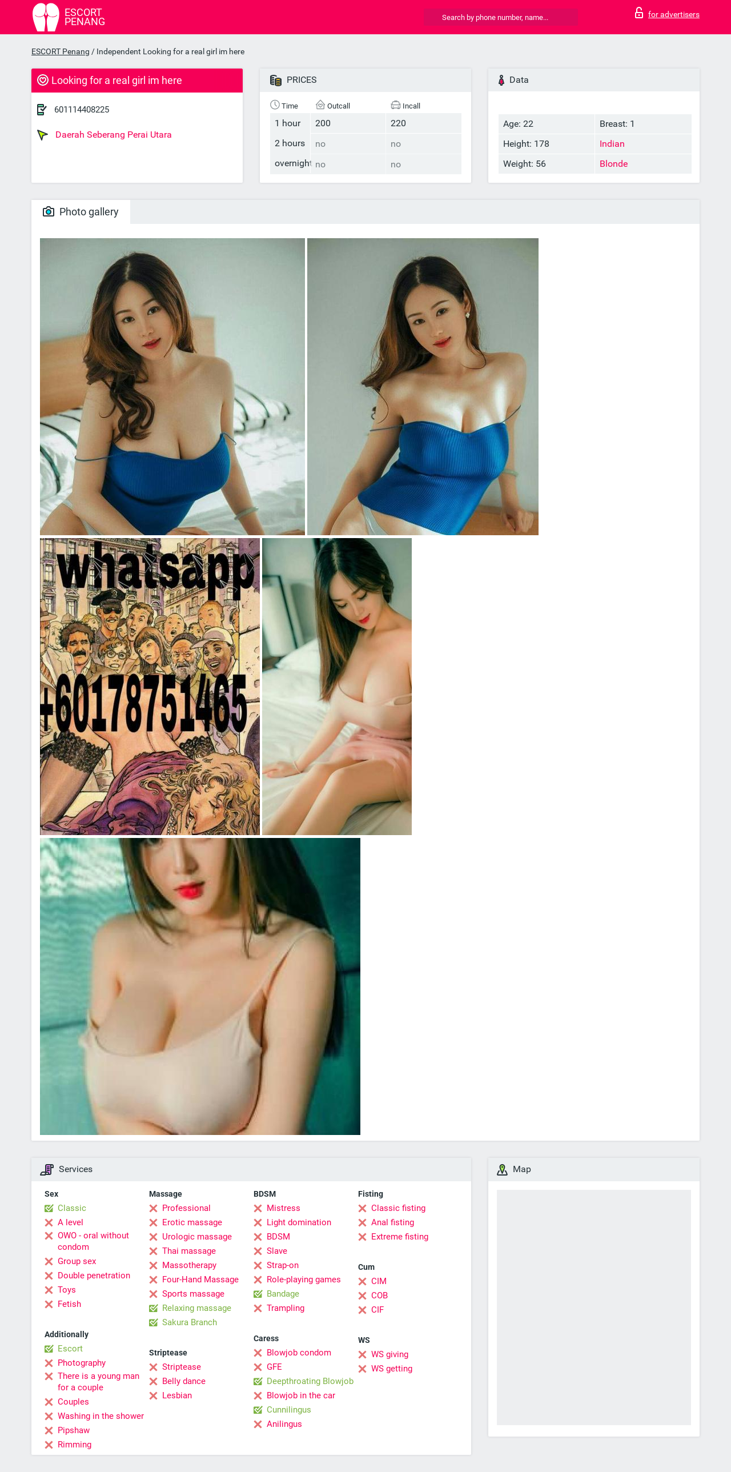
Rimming (74, 1444)
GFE (274, 1367)
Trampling (285, 1308)
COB (379, 1295)
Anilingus (284, 1424)
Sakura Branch (189, 1322)
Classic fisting (398, 1208)
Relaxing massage (196, 1308)
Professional (186, 1208)
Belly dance (184, 1381)
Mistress (283, 1208)
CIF (377, 1310)
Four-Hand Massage (200, 1279)
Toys (67, 1290)
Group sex (77, 1261)
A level (70, 1222)
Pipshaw (74, 1430)
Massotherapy (189, 1265)
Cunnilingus (289, 1410)
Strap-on (283, 1265)
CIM (379, 1281)
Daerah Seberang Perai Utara (104, 135)
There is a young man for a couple (98, 1382)
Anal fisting (392, 1222)
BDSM (278, 1237)
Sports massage (193, 1294)
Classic (72, 1208)
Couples (73, 1402)
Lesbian (177, 1395)
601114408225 (81, 110)
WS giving (389, 1354)
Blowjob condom (299, 1352)
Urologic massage (197, 1237)
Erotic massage (192, 1222)
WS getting (391, 1368)
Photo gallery (81, 212)
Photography (82, 1363)
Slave (277, 1251)
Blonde (614, 163)
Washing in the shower (101, 1416)
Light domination (299, 1222)
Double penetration (94, 1275)
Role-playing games (304, 1279)
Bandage (283, 1294)
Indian (612, 143)
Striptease (181, 1367)
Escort (70, 1348)
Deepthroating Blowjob (310, 1381)
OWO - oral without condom (93, 1241)
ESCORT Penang (60, 51)
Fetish (69, 1304)
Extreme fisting (399, 1237)
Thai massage (189, 1251)
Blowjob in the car (301, 1395)
